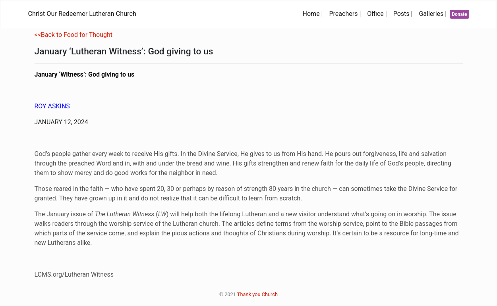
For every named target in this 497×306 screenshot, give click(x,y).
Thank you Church (257, 294)
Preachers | (346, 13)
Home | (314, 13)
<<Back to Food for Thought (74, 34)
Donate (460, 14)
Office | (378, 13)
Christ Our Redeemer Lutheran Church (82, 13)
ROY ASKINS (52, 106)
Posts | (404, 13)
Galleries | (434, 13)
